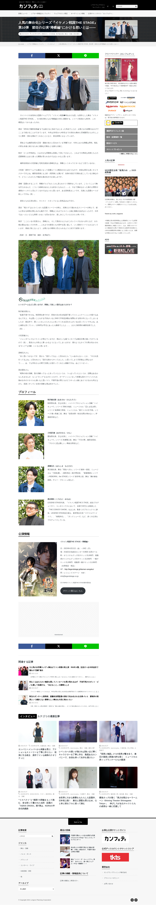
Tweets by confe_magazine (114, 214)
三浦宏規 (123, 748)
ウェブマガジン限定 (61, 13)
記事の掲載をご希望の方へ (69, 881)
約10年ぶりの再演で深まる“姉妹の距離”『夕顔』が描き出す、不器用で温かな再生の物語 (83, 850)
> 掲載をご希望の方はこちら (128, 154)
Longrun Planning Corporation (41, 900)
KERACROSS (34, 794)
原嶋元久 (45, 34)
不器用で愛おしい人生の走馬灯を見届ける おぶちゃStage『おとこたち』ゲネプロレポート (83, 838)
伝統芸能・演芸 (26, 871)
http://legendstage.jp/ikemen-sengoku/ (79, 569)
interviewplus (74, 748)
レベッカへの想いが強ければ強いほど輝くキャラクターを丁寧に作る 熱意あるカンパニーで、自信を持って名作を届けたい (78, 755)
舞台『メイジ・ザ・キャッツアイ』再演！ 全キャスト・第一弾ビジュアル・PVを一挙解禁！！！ (83, 862)
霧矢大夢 (92, 748)
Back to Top (78, 822)
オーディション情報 (78, 13)
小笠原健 (52, 34)
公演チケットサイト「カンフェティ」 (101, 13)
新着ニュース (23, 13)
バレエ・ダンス (26, 854)
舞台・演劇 (68, 34)
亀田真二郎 (114, 794)
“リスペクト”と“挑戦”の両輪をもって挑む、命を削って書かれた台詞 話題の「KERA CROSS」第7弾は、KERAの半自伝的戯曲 (36, 804)
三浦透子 (83, 794)
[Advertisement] (59, 617)
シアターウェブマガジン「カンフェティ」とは (98, 6)
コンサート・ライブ (27, 865)
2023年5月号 (36, 34)
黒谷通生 (76, 34)
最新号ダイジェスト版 (115, 131)
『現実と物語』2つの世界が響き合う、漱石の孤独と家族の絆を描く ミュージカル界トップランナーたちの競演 (118, 757)
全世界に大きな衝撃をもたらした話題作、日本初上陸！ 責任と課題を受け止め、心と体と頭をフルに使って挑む (78, 801)
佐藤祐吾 (43, 746)
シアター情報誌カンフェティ (41, 13)
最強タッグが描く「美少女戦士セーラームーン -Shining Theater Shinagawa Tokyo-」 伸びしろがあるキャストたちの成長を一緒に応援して (118, 802)
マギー (42, 794)
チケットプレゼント (114, 149)
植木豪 (121, 794)
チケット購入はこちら (73, 591)
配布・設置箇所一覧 (114, 137)
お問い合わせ (108, 884)
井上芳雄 (130, 748)
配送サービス (111, 143)
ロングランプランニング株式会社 (115, 872)
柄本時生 (49, 794)
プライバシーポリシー (111, 878)
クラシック (24, 860)
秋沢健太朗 (60, 34)
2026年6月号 (35, 746)
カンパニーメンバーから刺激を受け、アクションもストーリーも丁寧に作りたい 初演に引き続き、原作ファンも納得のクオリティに (37, 753)
